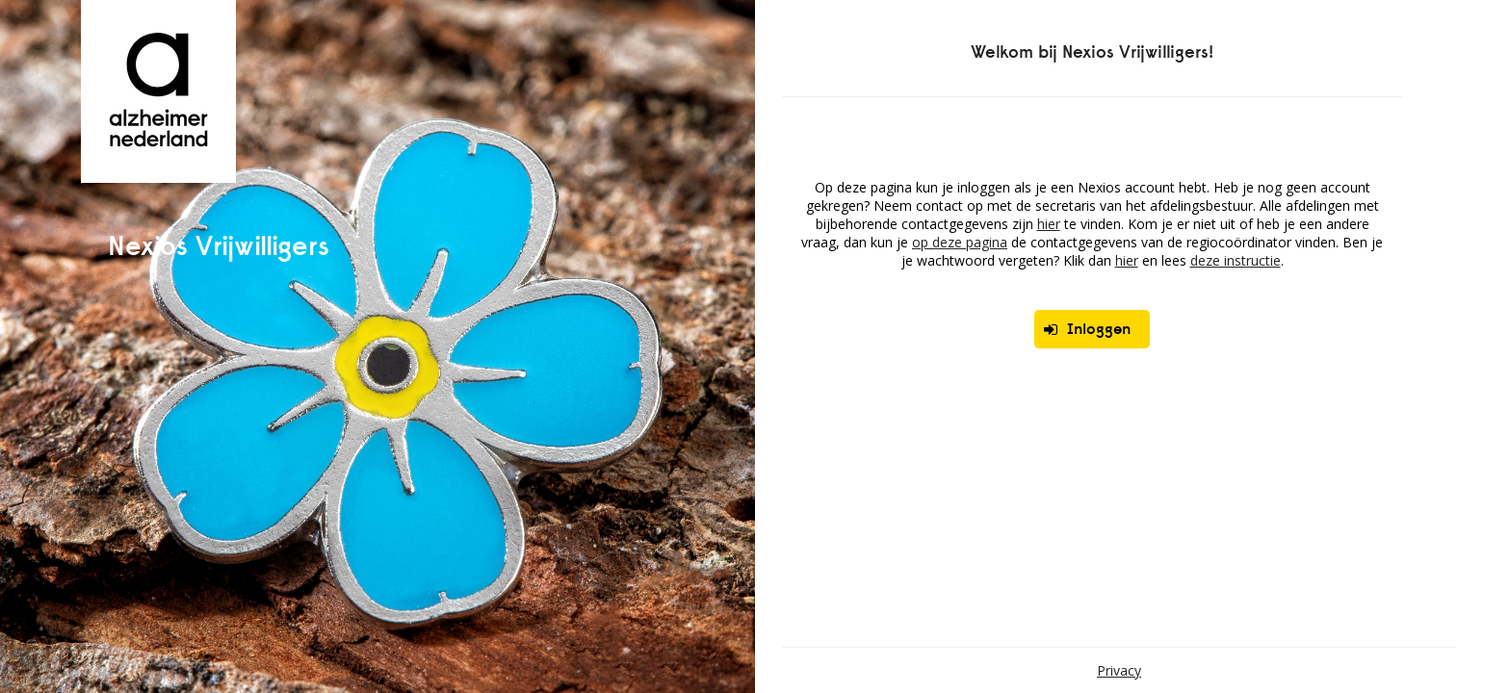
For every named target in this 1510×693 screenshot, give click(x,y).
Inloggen (1087, 329)
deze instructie (1235, 260)
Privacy (1119, 670)
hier (1048, 224)
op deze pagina (959, 242)
